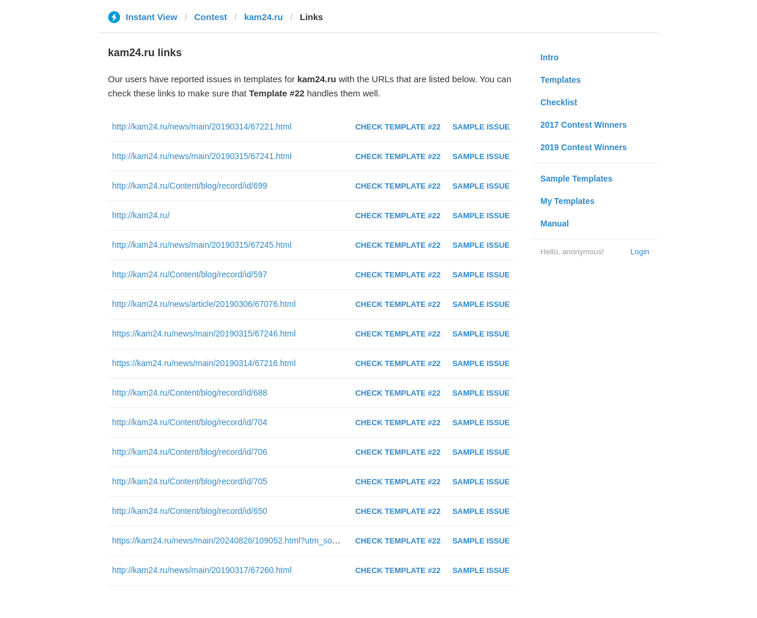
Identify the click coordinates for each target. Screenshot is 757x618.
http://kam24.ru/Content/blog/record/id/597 (189, 274)
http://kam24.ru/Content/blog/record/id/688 (189, 392)
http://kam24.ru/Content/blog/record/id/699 (189, 185)
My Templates (568, 201)
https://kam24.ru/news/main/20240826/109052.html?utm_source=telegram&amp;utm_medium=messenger (307, 540)
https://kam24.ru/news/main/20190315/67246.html (204, 333)
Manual (555, 223)
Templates (561, 80)
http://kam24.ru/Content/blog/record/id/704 (189, 422)
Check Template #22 (398, 126)
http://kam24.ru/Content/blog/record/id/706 (189, 452)
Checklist (559, 102)
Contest (210, 17)
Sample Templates (577, 178)
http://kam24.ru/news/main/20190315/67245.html (202, 245)
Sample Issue (481, 126)
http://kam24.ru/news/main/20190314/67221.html (202, 126)
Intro (550, 57)
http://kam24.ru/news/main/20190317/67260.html (202, 570)
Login (639, 251)
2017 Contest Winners (584, 125)
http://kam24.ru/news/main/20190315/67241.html (202, 156)
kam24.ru (263, 17)
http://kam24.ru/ (141, 215)
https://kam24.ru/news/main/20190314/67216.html (204, 363)
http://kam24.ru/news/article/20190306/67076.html (204, 304)
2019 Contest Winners (584, 147)
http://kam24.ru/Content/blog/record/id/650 (189, 511)
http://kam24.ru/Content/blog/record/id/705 (189, 481)
